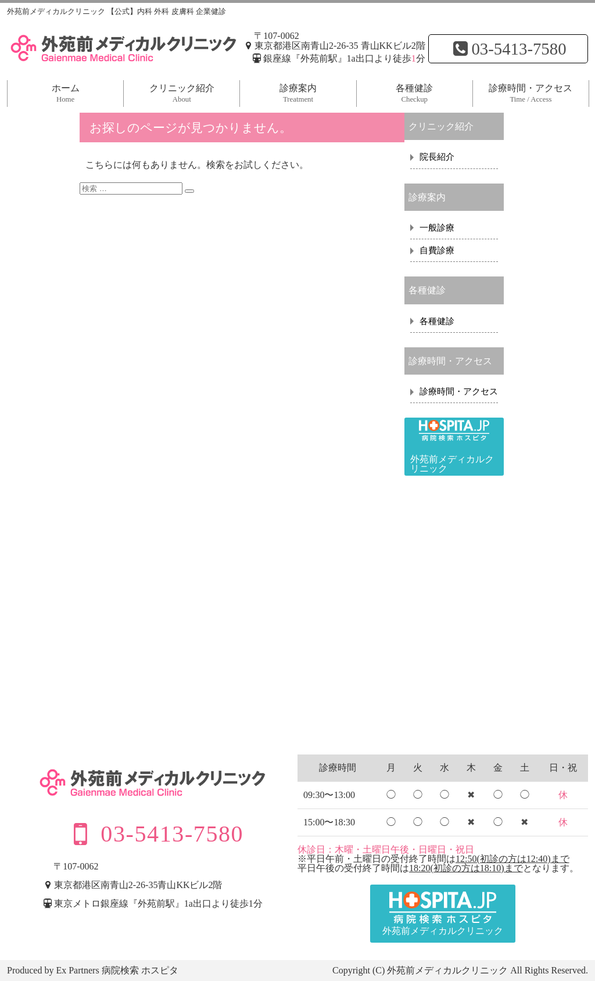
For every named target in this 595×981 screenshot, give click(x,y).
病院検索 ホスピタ (140, 970)
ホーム (66, 93)
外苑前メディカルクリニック (447, 970)
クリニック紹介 (181, 93)
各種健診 (414, 93)
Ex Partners (77, 970)
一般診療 (437, 227)
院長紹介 (437, 156)
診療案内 (298, 93)
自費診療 (437, 250)
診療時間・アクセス (530, 93)
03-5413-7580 (508, 48)
